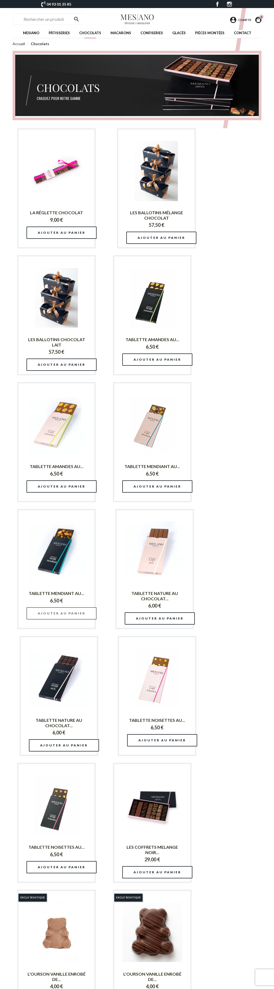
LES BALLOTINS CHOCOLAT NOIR (220, 723)
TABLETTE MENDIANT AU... (220, 339)
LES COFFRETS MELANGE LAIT (135, 849)
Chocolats (90, 33)
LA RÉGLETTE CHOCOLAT (50, 212)
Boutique (147, 946)
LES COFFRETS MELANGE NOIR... (220, 596)
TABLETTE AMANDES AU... (51, 339)
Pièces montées (209, 33)
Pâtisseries (59, 33)
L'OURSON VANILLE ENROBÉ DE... (51, 723)
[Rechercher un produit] (53, 19)
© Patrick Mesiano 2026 (120, 983)
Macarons (121, 33)
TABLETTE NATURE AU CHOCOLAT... (135, 469)
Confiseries (151, 33)
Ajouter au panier (56, 233)
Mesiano (31, 33)
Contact (242, 33)
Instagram (229, 4)
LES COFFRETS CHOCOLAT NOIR (51, 849)
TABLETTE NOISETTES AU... (51, 593)
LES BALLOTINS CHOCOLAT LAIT (220, 215)
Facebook (217, 4)
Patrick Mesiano (152, 940)
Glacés (179, 33)
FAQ (187, 963)
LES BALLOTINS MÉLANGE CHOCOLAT (135, 215)
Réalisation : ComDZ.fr (155, 983)
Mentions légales (196, 969)
